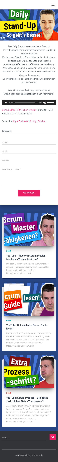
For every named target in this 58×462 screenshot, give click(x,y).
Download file (8, 110)
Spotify (33, 121)
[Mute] (44, 102)
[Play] (5, 102)
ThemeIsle (38, 455)
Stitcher (41, 121)
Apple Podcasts (20, 121)
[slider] (25, 102)
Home (8, 251)
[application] (29, 102)
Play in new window (26, 110)
